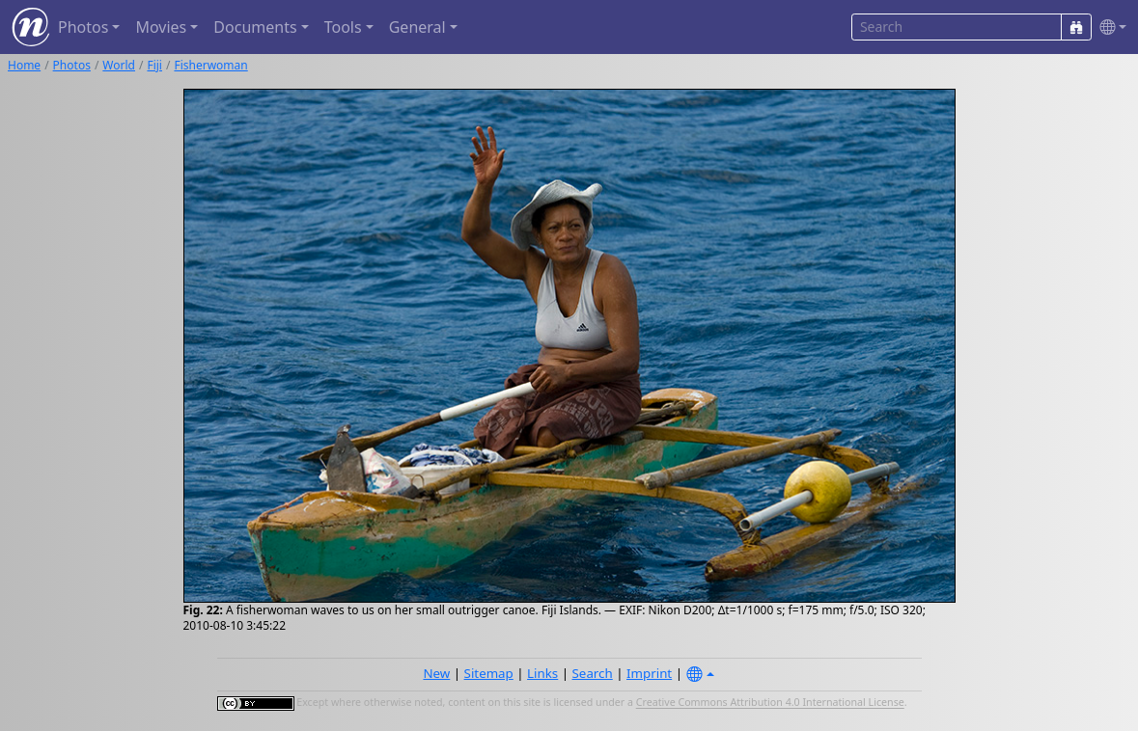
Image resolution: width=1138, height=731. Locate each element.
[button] (1109, 27)
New (436, 673)
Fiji (154, 65)
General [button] (417, 27)
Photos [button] (83, 27)
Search (592, 673)
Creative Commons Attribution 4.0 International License (770, 703)
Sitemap (488, 673)
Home (24, 65)
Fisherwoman (210, 65)
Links (542, 673)
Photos (72, 65)
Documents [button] (254, 27)
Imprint (649, 673)
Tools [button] (343, 27)
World (118, 65)
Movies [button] (160, 27)
